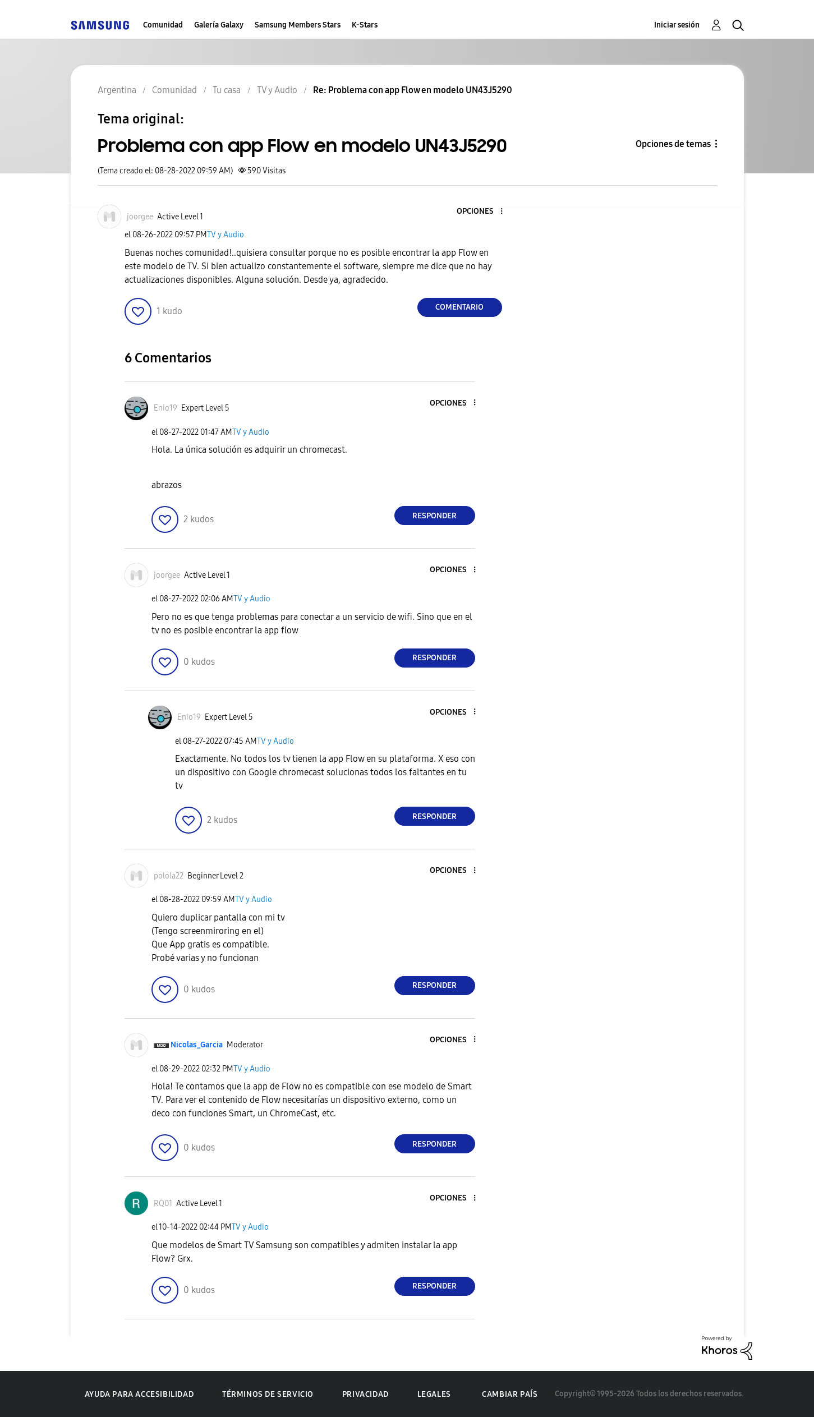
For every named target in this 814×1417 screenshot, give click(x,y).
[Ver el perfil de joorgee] (140, 217)
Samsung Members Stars (298, 25)
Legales (434, 1394)
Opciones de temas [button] (673, 144)
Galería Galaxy (218, 25)
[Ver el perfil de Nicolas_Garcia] (197, 1045)
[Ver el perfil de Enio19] (165, 408)
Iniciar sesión (677, 25)
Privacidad (365, 1394)
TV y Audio (225, 235)
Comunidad (163, 25)
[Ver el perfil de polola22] (168, 876)
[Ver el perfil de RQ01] (163, 1203)
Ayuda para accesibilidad (139, 1394)
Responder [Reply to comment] (434, 516)
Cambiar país (509, 1394)
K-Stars (365, 25)
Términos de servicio (268, 1394)
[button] (482, 211)
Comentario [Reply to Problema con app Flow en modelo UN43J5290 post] (459, 307)
